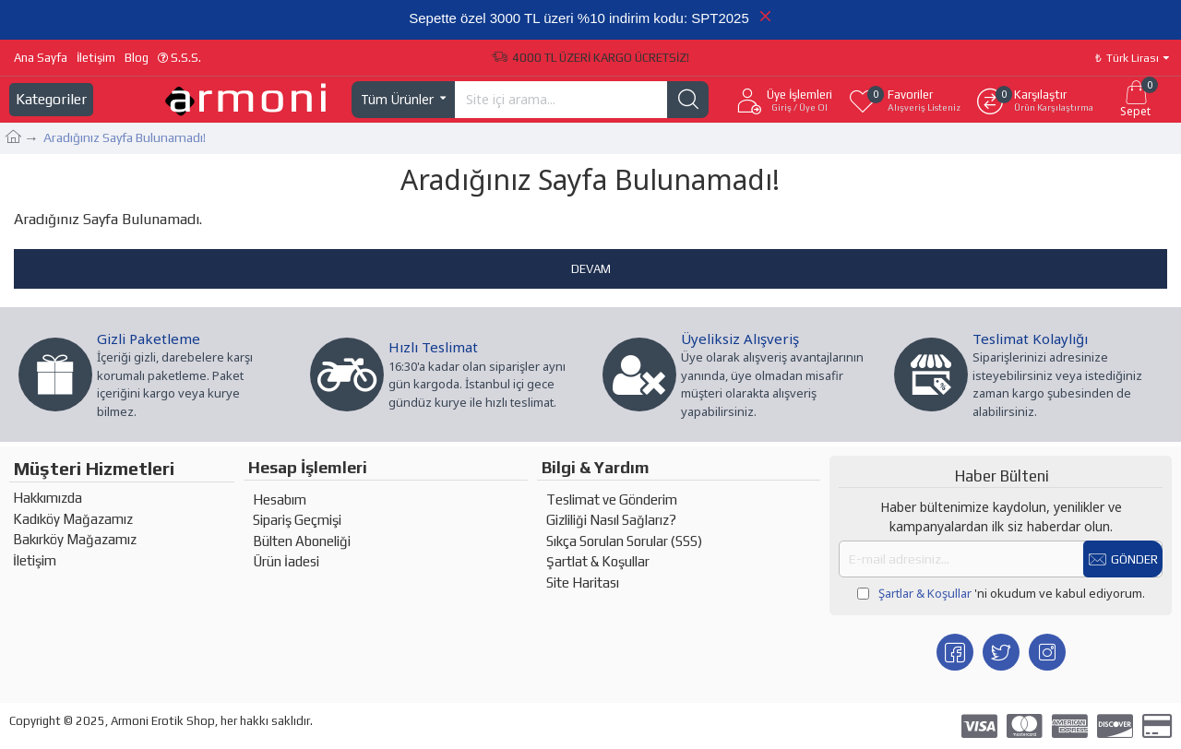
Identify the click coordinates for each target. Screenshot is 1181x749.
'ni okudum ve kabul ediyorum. (1001, 594)
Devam (591, 269)
